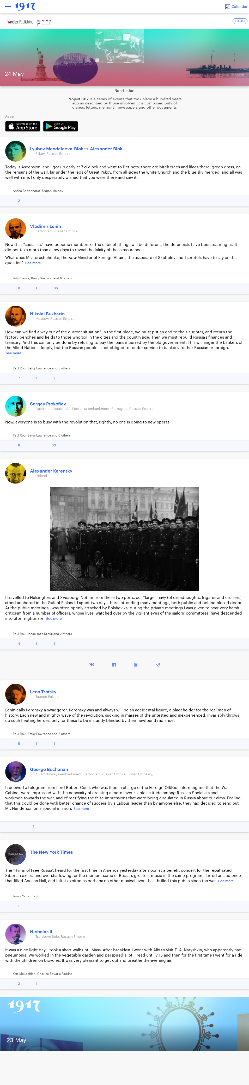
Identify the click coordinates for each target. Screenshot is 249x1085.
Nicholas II (41, 932)
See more (33, 263)
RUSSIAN (240, 21)
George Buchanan (49, 769)
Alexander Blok (106, 149)
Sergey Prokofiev (48, 404)
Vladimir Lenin (45, 226)
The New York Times (51, 852)
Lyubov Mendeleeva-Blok (57, 149)
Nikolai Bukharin (47, 314)
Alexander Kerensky (51, 471)
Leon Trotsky (43, 692)
